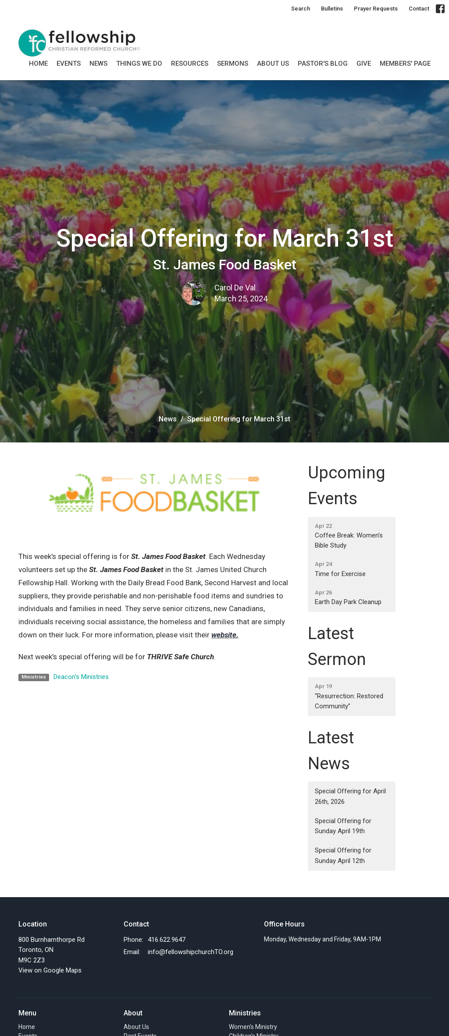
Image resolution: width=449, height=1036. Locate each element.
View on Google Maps (50, 970)
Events (69, 63)
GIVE (363, 63)
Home (38, 63)
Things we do (139, 63)
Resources (189, 63)
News (98, 63)
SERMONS (232, 63)
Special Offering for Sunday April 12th (343, 855)
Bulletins (332, 8)
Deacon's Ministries (81, 677)
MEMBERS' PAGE (405, 63)
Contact (419, 8)
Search (300, 8)
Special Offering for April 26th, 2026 (350, 796)
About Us (273, 63)
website (223, 634)
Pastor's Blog (323, 63)
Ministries (245, 1013)
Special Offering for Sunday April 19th (343, 826)
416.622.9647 (166, 940)
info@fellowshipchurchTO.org (190, 952)
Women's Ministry (253, 1026)
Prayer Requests (376, 8)
